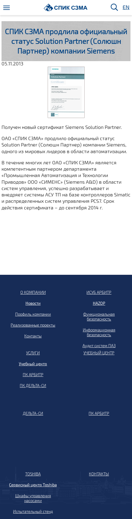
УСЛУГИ (33, 352)
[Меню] (6, 7)
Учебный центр (33, 363)
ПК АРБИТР (33, 374)
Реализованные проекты (33, 325)
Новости (33, 303)
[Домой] (66, 7)
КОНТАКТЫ (99, 473)
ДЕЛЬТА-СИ (33, 413)
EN (126, 7)
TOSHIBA (33, 473)
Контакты (33, 335)
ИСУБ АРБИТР (98, 292)
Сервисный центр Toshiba (33, 484)
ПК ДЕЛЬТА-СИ (33, 385)
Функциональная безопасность (99, 316)
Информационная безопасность (99, 332)
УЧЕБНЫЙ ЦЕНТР (98, 352)
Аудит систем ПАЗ (99, 345)
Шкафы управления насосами (33, 498)
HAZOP (99, 303)
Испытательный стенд (33, 511)
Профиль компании (33, 314)
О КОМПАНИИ (33, 292)
